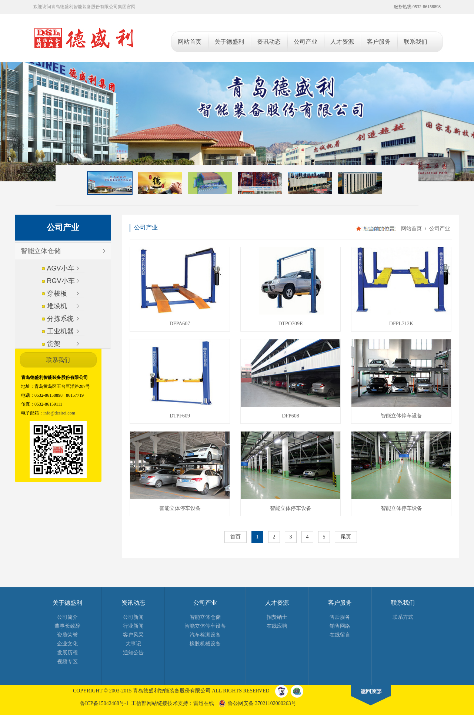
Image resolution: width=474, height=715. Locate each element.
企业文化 (67, 644)
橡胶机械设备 (205, 644)
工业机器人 (60, 334)
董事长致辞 (67, 626)
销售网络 (340, 626)
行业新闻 (133, 626)
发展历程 (67, 652)
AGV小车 (60, 268)
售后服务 (340, 617)
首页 (235, 537)
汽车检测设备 (205, 635)
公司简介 (67, 617)
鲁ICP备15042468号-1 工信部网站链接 (123, 703)
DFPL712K (401, 323)
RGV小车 (61, 281)
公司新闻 (133, 617)
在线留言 (340, 635)
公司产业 (439, 228)
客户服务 (340, 603)
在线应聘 (277, 626)
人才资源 (277, 603)
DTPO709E (290, 323)
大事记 (133, 644)
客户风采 (133, 635)
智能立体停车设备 (401, 416)
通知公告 (133, 652)
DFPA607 (180, 323)
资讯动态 (133, 603)
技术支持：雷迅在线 (190, 703)
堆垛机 (57, 306)
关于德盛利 (67, 603)
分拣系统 (60, 318)
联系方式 (403, 617)
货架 (53, 344)
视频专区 (67, 661)
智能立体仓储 (41, 251)
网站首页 (411, 228)
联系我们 (403, 603)
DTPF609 (180, 416)
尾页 (346, 537)
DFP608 (290, 416)
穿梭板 (57, 293)
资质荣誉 (67, 635)
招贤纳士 (277, 617)
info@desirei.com (59, 413)
